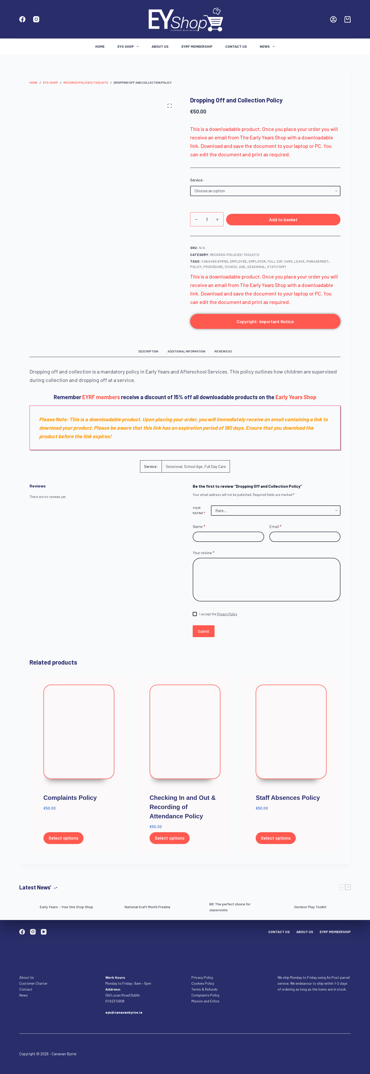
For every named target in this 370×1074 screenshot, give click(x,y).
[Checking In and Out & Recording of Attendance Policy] (185, 738)
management (318, 264)
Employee (238, 264)
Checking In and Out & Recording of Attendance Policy (183, 809)
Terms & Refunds (204, 989)
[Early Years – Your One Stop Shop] (27, 909)
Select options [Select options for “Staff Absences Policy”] (276, 840)
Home (100, 46)
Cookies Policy (202, 983)
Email (275, 529)
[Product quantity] (207, 219)
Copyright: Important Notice (265, 324)
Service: (197, 180)
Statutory (276, 269)
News (268, 46)
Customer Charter (33, 983)
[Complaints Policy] (78, 738)
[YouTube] (44, 932)
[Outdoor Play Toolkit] (281, 909)
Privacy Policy (227, 616)
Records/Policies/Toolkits (235, 257)
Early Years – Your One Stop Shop (66, 909)
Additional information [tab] (186, 354)
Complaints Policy (70, 800)
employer (257, 264)
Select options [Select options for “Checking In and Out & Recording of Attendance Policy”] (169, 840)
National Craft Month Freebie (147, 909)
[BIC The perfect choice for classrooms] (196, 909)
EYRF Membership (196, 46)
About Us (160, 46)
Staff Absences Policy (288, 800)
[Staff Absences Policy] (291, 738)
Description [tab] (148, 354)
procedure (213, 269)
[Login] (333, 19)
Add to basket (283, 220)
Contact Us (236, 46)
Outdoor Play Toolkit (310, 909)
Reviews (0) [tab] (223, 354)
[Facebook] (22, 19)
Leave (299, 264)
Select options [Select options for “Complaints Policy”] (63, 840)
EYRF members (101, 399)
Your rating (199, 512)
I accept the (218, 616)
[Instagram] (36, 19)
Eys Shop (129, 46)
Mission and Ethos (205, 1001)
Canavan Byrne (214, 264)
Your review (204, 555)
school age (235, 269)
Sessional (256, 269)
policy (196, 269)
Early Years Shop (295, 399)
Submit (203, 633)
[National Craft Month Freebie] (111, 909)
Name (199, 529)
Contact (26, 989)
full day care (280, 264)
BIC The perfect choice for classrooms (230, 909)
